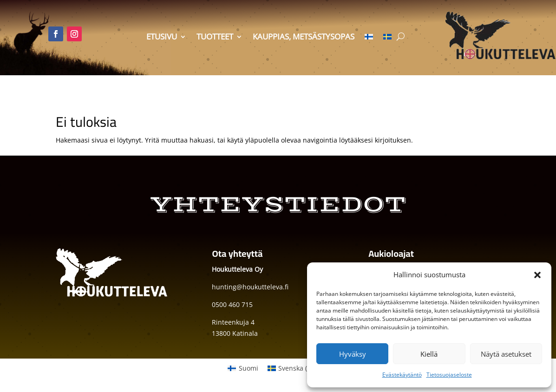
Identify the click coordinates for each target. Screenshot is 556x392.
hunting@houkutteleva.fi (250, 286)
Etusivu (161, 37)
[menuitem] (369, 38)
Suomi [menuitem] (248, 368)
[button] (537, 275)
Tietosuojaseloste (449, 375)
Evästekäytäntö (402, 375)
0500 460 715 (232, 304)
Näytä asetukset (506, 354)
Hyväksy (352, 354)
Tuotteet (214, 37)
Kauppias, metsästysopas (303, 37)
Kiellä (429, 354)
